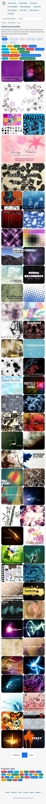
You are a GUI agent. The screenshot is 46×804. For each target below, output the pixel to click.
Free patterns (34, 10)
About (32, 792)
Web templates (25, 7)
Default (5, 39)
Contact (38, 792)
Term (20, 792)
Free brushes (12, 10)
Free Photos (23, 3)
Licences (14, 792)
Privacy (25, 792)
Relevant (39, 39)
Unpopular (13, 42)
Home (4, 23)
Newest (22, 39)
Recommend (30, 39)
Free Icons (37, 7)
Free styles (23, 10)
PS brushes (11, 23)
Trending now (13, 39)
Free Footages (13, 7)
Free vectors (12, 3)
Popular (5, 42)
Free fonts (33, 3)
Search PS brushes (9, 19)
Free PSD (11, 14)
